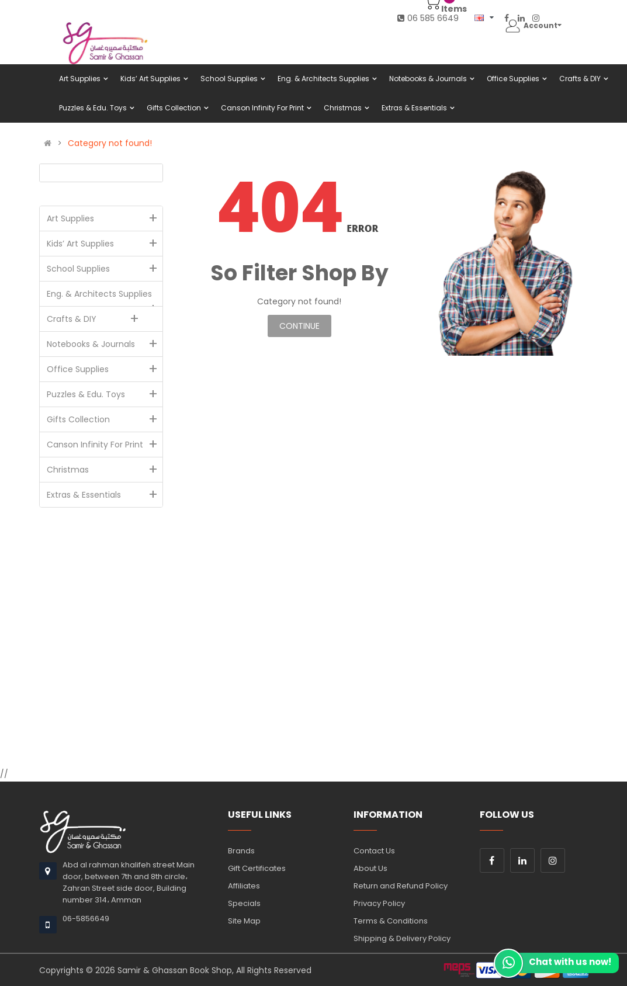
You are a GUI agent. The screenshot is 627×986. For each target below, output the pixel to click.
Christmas (105, 469)
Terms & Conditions (391, 920)
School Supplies (105, 268)
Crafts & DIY (95, 319)
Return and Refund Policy (401, 885)
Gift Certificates (257, 868)
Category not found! (110, 143)
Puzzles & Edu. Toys (105, 394)
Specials (244, 903)
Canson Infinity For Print (105, 444)
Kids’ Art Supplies (105, 243)
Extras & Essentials (105, 494)
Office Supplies (105, 369)
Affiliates (244, 885)
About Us (370, 868)
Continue (299, 326)
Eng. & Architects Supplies (105, 297)
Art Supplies (105, 218)
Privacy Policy (379, 903)
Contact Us (374, 850)
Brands (241, 850)
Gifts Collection (105, 419)
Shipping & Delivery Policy (402, 938)
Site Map (244, 920)
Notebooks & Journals (105, 344)
